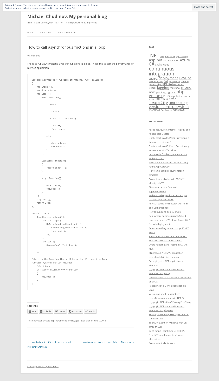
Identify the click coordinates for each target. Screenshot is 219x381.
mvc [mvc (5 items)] (152, 92)
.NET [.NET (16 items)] (154, 55)
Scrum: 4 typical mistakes (162, 343)
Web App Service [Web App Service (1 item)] (164, 110)
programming (60, 320)
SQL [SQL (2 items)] (158, 99)
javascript (85, 320)
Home (30, 32)
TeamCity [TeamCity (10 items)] (158, 102)
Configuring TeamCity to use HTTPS (167, 330)
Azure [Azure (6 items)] (185, 59)
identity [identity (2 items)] (185, 81)
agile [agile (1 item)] (162, 56)
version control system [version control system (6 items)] (169, 106)
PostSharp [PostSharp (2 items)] (169, 96)
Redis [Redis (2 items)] (179, 96)
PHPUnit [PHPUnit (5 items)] (156, 95)
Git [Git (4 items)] (166, 81)
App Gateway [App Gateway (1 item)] (182, 56)
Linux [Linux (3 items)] (152, 88)
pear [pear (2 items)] (173, 92)
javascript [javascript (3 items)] (155, 84)
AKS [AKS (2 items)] (167, 56)
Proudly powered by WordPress (43, 366)
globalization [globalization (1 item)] (174, 81)
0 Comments (33, 55)
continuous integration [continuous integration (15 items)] (161, 71)
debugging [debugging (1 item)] (153, 78)
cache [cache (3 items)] (159, 64)
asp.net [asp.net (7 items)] (156, 60)
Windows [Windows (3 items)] (178, 110)
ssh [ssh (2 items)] (163, 99)
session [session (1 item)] (152, 99)
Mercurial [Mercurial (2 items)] (175, 87)
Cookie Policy (71, 8)
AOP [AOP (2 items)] (172, 56)
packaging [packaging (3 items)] (163, 92)
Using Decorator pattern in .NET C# (166, 298)
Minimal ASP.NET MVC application (166, 252)
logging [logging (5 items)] (163, 87)
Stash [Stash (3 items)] (172, 99)
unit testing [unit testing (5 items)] (178, 102)
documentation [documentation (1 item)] (156, 81)
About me (45, 32)
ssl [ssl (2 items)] (166, 99)
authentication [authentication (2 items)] (171, 60)
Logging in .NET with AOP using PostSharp (170, 302)
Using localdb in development (164, 257)
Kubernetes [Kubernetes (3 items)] (176, 84)
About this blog (67, 32)
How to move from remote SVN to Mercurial (108, 342)
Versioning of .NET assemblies (164, 293)
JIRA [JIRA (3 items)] (165, 84)
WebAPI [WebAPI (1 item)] (152, 110)
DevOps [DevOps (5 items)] (185, 77)
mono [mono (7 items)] (186, 87)
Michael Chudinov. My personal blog (67, 16)
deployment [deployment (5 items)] (168, 77)
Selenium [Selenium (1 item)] (186, 96)
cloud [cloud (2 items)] (166, 64)
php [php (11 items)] (180, 92)
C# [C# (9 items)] (151, 64)
